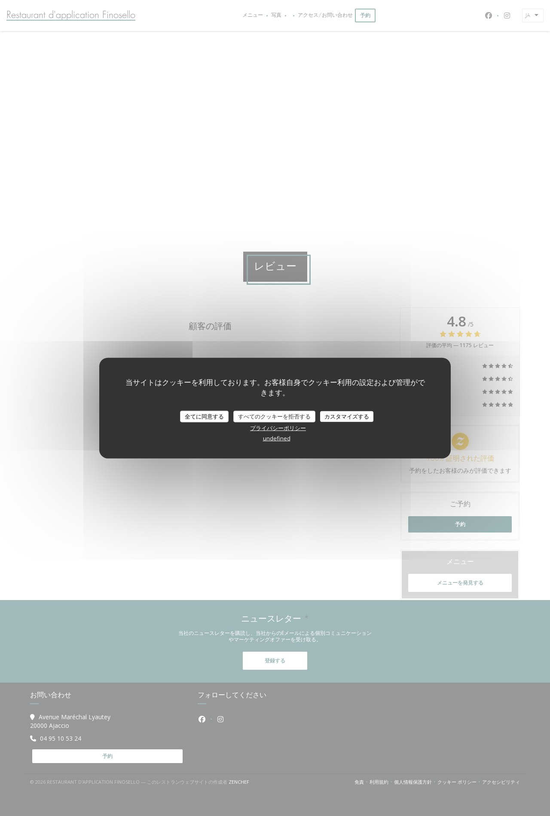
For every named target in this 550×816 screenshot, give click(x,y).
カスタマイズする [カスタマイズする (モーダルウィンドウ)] (346, 416)
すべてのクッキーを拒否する (274, 416)
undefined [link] (276, 438)
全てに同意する (204, 416)
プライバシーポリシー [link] (278, 428)
